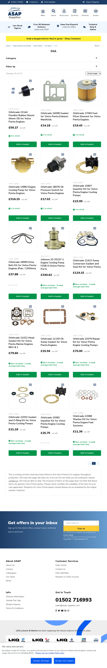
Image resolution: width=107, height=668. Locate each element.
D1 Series (48, 46)
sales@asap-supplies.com (67, 605)
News (8, 580)
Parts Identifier (62, 573)
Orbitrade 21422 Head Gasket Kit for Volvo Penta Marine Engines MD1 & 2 (21, 342)
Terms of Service (79, 539)
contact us (13, 480)
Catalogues (11, 573)
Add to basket (22, 144)
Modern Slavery (13, 604)
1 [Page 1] (93, 463)
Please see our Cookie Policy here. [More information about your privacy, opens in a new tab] (49, 653)
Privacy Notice (68, 535)
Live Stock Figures (17, 27)
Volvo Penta (37, 46)
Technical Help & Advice (93, 27)
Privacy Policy (67, 539)
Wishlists (85, 12)
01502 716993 (73, 599)
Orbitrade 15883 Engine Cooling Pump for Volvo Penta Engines (22, 190)
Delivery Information (15, 596)
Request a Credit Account (67, 576)
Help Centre (60, 565)
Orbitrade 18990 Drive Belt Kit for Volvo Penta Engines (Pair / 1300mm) (22, 265)
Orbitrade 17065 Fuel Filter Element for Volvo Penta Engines (87, 116)
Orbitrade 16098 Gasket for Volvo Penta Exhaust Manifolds (55, 116)
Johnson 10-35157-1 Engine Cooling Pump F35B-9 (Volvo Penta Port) (52, 264)
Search (53, 12)
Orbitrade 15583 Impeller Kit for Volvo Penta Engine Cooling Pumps (53, 422)
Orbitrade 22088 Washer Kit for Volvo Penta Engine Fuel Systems (85, 420)
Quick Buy (74, 12)
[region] (53, 655)
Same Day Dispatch (69, 25)
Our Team (10, 576)
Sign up (81, 528)
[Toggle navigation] (43, 12)
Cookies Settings (41, 660)
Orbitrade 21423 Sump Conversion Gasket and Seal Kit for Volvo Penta (87, 263)
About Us (10, 565)
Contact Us (60, 569)
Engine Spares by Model (22, 46)
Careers (9, 569)
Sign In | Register (91, 2)
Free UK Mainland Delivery (42, 27)
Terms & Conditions (15, 608)
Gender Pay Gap (13, 600)
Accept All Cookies (64, 660)
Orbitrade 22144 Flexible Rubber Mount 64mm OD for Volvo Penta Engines (21, 117)
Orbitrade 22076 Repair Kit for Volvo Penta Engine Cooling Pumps (86, 342)
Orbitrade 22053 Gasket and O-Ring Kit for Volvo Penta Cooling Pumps (22, 420)
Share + (97, 46)
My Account (64, 12)
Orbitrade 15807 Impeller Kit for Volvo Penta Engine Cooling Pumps (85, 190)
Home (8, 46)
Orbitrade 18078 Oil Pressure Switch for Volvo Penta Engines (52, 190)
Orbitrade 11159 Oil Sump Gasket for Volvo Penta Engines (54, 342)
